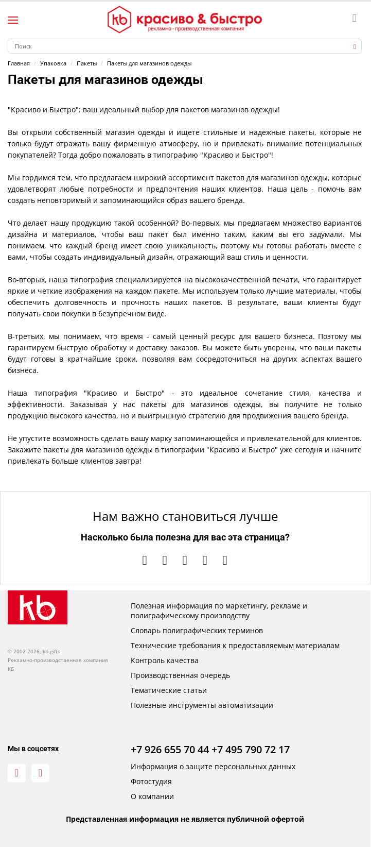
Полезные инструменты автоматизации (202, 705)
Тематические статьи (169, 690)
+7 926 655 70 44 (170, 749)
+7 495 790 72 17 (250, 749)
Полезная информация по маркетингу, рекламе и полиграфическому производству (219, 610)
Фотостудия (151, 781)
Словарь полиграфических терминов (197, 630)
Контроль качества (165, 660)
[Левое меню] (13, 20)
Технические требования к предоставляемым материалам (235, 645)
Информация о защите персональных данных (213, 766)
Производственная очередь (180, 675)
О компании (152, 796)
